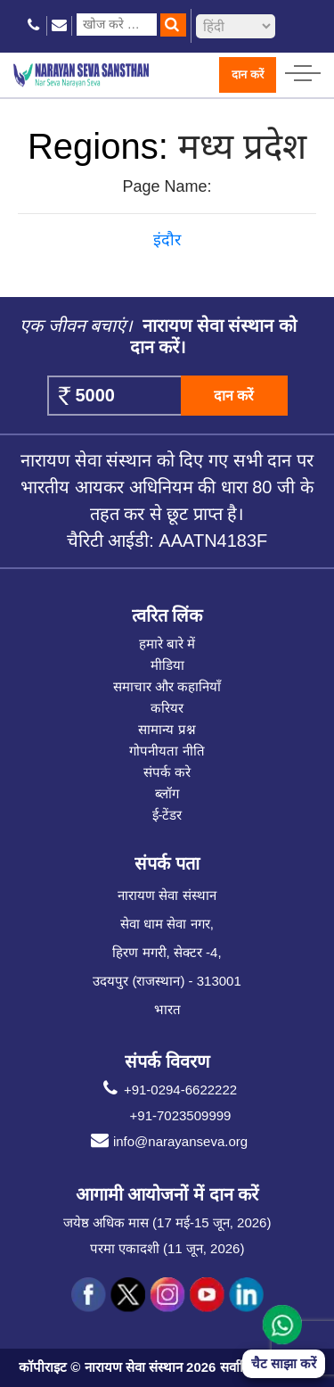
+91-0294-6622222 (167, 1090)
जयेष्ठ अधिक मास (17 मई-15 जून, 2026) (167, 1222)
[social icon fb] (89, 1295)
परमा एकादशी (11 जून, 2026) (167, 1248)
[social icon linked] (246, 1295)
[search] (173, 25)
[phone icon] (35, 25)
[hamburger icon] (303, 69)
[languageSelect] (235, 26)
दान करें (248, 74)
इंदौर (167, 240)
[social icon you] (206, 1295)
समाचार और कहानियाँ (167, 686)
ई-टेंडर (167, 814)
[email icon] (59, 25)
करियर (167, 707)
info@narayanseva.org (167, 1141)
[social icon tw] (128, 1295)
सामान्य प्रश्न (166, 729)
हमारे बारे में (167, 643)
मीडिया (167, 665)
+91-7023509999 (181, 1115)
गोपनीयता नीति (166, 750)
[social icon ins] (167, 1295)
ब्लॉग (167, 793)
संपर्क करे (167, 772)
